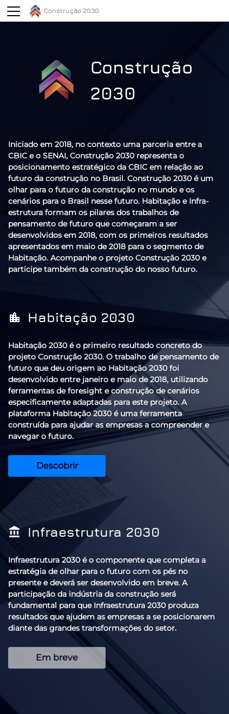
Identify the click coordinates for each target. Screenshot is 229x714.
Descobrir (57, 466)
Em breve (57, 657)
